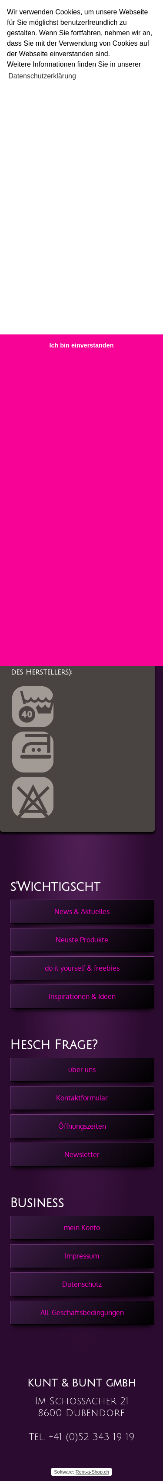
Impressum (82, 1256)
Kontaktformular (82, 1097)
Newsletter (82, 1154)
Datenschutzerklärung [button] (42, 76)
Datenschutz (82, 1284)
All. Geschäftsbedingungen (82, 1312)
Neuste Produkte (82, 939)
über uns (82, 1069)
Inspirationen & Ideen (82, 996)
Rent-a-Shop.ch (92, 1471)
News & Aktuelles (82, 911)
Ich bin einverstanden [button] (82, 345)
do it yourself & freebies (82, 968)
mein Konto (82, 1227)
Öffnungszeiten (82, 1126)
